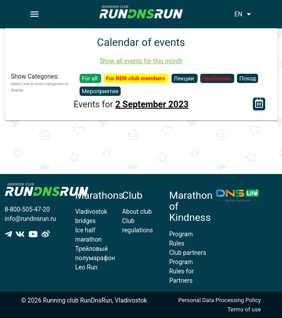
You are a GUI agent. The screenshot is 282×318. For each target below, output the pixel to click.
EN (244, 14)
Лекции (184, 78)
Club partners (187, 252)
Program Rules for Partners (181, 271)
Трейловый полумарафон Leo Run (95, 258)
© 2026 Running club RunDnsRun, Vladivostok (84, 300)
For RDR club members (136, 78)
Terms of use (244, 309)
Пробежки (217, 78)
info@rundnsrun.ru (30, 218)
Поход (247, 78)
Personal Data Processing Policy (219, 300)
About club (137, 211)
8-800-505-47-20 (27, 209)
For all (90, 78)
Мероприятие (100, 91)
